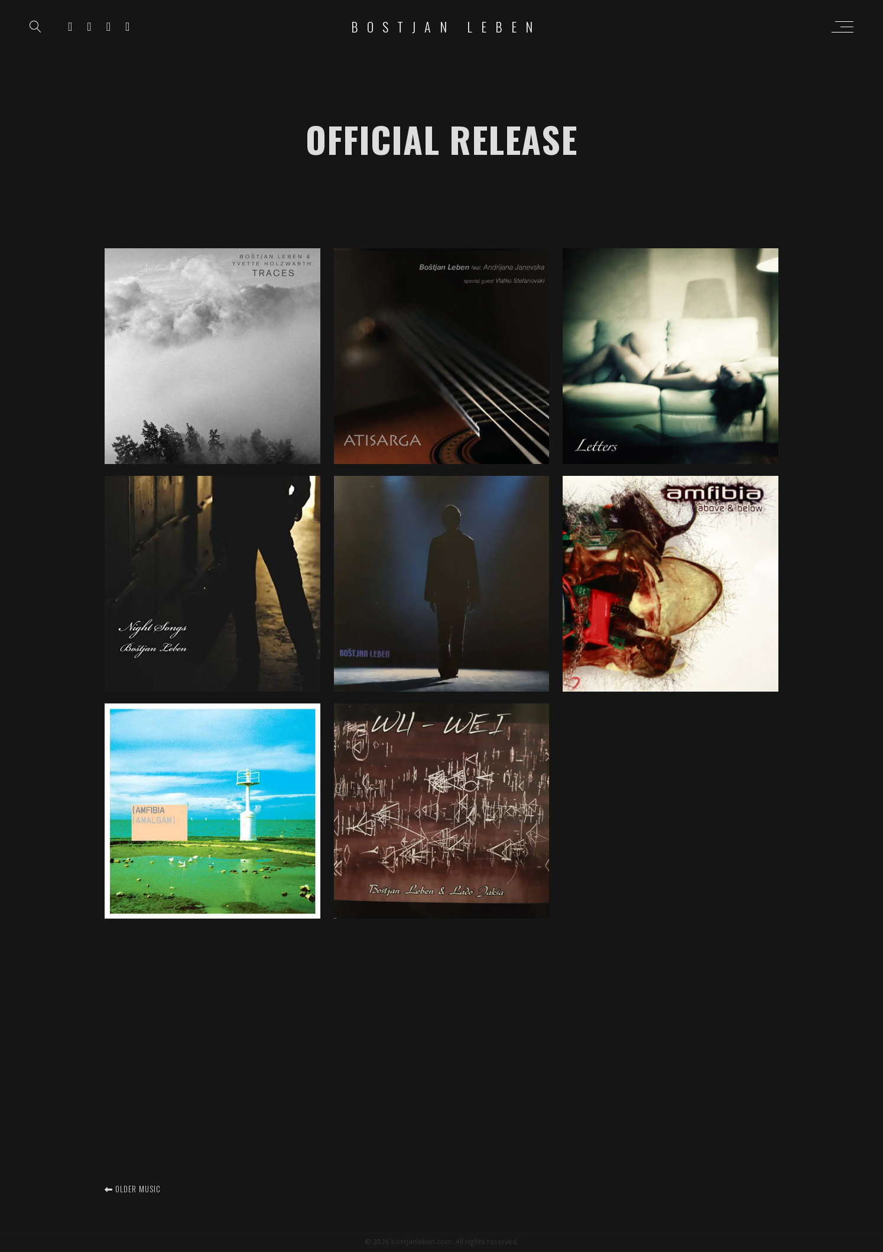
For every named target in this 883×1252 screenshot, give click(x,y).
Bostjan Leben (446, 26)
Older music (133, 1189)
